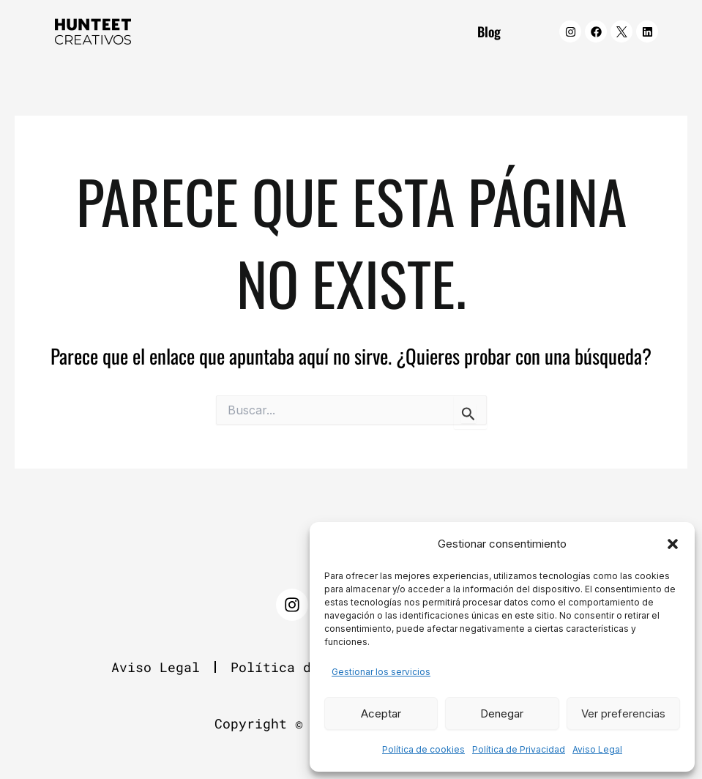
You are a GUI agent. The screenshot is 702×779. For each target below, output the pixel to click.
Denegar (501, 713)
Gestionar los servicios (381, 671)
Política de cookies (423, 749)
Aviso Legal (597, 749)
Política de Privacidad (518, 749)
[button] (672, 544)
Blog (489, 31)
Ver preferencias (623, 713)
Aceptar (381, 713)
